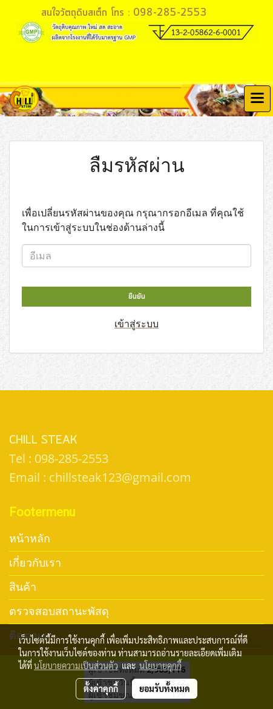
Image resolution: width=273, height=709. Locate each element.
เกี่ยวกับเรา (35, 562)
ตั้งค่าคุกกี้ (101, 688)
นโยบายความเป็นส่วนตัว (76, 665)
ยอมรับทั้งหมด (164, 688)
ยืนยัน (136, 296)
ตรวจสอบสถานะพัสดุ (59, 611)
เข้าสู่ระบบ (136, 323)
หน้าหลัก (29, 538)
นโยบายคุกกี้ (160, 665)
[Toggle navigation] (257, 98)
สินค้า (22, 587)
